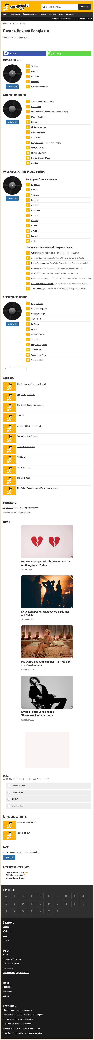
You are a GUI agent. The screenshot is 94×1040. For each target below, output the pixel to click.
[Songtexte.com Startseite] (17, 7)
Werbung (6, 931)
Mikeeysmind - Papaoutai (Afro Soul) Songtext (22, 1028)
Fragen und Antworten (12, 959)
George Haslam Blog (14, 878)
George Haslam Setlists (16, 872)
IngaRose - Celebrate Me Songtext (17, 1024)
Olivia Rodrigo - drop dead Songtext (17, 1010)
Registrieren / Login (83, 19)
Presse (6, 926)
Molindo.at (7, 991)
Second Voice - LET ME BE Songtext (18, 1019)
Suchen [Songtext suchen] (84, 6)
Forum (5, 954)
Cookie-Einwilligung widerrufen (16, 973)
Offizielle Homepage (14, 875)
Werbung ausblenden (61, 19)
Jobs (5, 936)
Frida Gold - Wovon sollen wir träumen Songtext (22, 1033)
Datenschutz (8, 963)
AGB (17, 963)
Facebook (7, 987)
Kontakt (6, 940)
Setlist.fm (7, 996)
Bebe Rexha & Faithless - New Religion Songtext (23, 1015)
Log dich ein (8, 508)
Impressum (8, 968)
